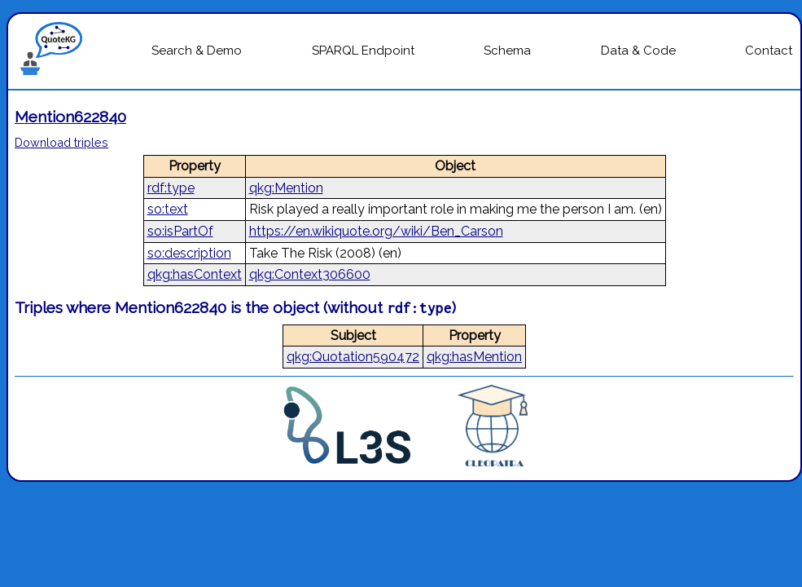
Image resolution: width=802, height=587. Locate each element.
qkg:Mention (286, 188)
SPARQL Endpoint (363, 50)
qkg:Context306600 (309, 274)
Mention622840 (70, 117)
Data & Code (638, 50)
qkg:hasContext (194, 274)
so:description (189, 253)
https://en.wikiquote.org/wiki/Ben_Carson (376, 231)
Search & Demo (196, 50)
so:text (167, 209)
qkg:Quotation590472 (353, 356)
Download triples (61, 142)
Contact (768, 50)
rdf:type (171, 188)
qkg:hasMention (474, 356)
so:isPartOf (180, 231)
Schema (507, 50)
